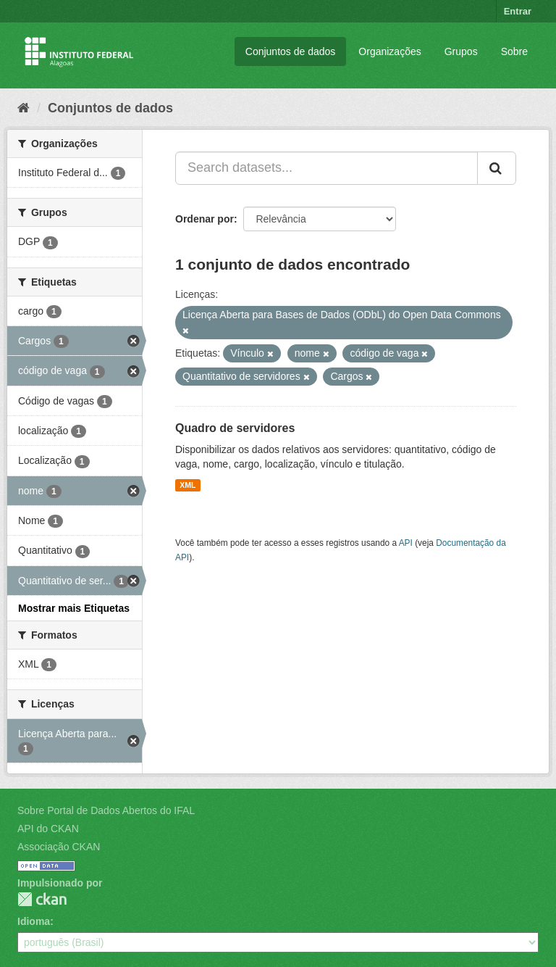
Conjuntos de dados (290, 51)
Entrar (517, 11)
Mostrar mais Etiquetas (74, 608)
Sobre (514, 51)
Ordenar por (204, 219)
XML (187, 485)
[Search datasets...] (326, 168)
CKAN (42, 899)
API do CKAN (48, 828)
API (406, 543)
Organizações (389, 51)
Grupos (461, 51)
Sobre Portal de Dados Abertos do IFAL (106, 810)
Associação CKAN (58, 846)
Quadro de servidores (235, 428)
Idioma (33, 921)
